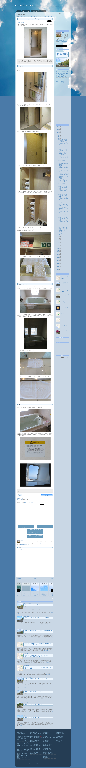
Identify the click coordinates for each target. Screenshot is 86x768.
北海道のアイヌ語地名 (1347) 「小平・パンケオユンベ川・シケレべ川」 (65, 325)
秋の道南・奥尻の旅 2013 (34, 744)
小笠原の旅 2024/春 (33, 732)
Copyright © (19, 499)
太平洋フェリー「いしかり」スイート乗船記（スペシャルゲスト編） (63, 215)
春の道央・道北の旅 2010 (34, 752)
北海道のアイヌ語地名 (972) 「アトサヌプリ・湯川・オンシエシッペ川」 (63, 161)
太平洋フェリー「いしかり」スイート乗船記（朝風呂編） (63, 192)
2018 (58, 253)
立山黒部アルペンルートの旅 (48, 759)
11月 (59, 135)
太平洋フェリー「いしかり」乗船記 (23, 749)
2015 (58, 257)
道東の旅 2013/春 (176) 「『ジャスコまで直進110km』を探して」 (65, 295)
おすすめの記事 (26, 665)
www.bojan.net (20, 498)
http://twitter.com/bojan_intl (24, 544)
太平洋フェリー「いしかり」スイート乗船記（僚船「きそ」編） (63, 187)
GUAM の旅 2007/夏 (59, 736)
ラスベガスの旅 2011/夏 (60, 733)
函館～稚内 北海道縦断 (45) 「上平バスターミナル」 (36, 604)
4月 (58, 242)
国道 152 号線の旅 (33, 753)
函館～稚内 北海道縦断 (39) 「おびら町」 (33, 717)
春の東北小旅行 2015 (34, 741)
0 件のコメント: (30, 502)
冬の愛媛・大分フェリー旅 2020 (35, 733)
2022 (58, 132)
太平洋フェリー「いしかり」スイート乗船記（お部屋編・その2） (63, 195)
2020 (58, 250)
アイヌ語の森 (25, 653)
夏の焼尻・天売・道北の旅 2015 (35, 740)
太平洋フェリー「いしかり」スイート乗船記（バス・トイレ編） (63, 234)
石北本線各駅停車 (46, 733)
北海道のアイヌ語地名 (21, 733)
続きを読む (47, 495)
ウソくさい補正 (26, 616)
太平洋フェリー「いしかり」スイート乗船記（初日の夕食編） (63, 221)
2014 (58, 259)
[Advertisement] (35, 515)
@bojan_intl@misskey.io (37, 543)
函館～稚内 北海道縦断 (27, 603)
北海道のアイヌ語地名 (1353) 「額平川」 (65, 318)
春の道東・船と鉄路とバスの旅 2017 (36, 737)
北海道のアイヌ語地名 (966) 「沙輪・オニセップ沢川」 (63, 228)
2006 (58, 270)
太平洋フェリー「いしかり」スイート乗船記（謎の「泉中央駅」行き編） (63, 147)
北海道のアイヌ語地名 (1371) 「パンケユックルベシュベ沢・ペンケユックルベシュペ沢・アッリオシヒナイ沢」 (62, 82)
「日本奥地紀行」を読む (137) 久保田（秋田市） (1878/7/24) (63, 177)
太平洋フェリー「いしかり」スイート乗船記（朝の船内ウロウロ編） (63, 198)
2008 (58, 267)
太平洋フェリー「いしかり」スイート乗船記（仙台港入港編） (63, 171)
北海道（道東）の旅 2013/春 (35, 745)
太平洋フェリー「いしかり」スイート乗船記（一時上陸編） (63, 150)
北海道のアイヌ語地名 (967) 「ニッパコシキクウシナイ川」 (63, 225)
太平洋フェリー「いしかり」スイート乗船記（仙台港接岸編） (63, 167)
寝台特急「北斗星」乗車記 (47, 749)
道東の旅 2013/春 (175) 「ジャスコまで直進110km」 (65, 331)
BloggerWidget (51, 726)
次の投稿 (51, 578)
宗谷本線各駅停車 (46, 741)
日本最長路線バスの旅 (47, 748)
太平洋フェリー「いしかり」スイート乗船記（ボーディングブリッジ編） (63, 153)
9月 (58, 138)
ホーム (19, 11)
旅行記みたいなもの (59, 740)
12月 (59, 133)
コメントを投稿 (21, 549)
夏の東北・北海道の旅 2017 (35, 736)
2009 (58, 266)
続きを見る (46, 650)
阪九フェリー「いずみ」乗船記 (22, 745)
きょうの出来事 (58, 741)
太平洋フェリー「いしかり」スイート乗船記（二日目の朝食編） (63, 208)
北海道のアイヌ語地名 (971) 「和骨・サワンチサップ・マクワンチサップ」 (63, 180)
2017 (58, 254)
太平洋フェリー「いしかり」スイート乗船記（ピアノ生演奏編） (63, 174)
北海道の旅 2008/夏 (33, 755)
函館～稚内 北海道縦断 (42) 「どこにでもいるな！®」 (36, 678)
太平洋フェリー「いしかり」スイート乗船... (25, 16)
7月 (58, 238)
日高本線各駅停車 (46, 732)
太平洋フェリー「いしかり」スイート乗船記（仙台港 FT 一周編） (63, 143)
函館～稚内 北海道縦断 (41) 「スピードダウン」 (35, 691)
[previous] (18, 590)
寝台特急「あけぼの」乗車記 (48, 753)
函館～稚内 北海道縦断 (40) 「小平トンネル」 (34, 704)
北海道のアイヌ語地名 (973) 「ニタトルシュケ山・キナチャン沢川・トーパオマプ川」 (63, 157)
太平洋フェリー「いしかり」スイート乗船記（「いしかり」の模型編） (63, 140)
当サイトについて (26, 11)
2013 (58, 260)
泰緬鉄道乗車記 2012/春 (60, 732)
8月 (58, 236)
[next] (52, 590)
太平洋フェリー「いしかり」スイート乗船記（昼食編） (63, 190)
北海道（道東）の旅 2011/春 (35, 749)
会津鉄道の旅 (45, 755)
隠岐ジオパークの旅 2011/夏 (35, 748)
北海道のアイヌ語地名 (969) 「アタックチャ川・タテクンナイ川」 (63, 202)
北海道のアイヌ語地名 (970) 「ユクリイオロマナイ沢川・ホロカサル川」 (62, 184)
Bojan (63, 32)
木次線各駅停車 (45, 736)
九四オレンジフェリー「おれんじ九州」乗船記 (21, 738)
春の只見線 (45, 756)
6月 (58, 239)
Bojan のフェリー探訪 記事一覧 (35, 529)
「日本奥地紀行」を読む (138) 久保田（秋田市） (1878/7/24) (63, 164)
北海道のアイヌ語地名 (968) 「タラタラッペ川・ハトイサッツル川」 (63, 205)
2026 (58, 126)
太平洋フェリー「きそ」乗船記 (22, 750)
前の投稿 (19, 578)
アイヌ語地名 (42, 11)
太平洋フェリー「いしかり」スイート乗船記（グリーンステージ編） (63, 230)
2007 (58, 269)
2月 (58, 245)
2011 (58, 263)
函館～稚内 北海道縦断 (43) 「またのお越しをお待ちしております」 (62, 76)
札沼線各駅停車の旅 (46, 745)
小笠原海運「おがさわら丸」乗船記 (23, 736)
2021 (58, 248)
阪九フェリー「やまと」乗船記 (22, 742)
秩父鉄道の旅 (45, 757)
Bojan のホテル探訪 (59, 737)
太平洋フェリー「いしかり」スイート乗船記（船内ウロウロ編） (63, 212)
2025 (58, 128)
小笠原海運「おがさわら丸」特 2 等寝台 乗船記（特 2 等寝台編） (65, 307)
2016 (58, 256)
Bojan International (24, 5)
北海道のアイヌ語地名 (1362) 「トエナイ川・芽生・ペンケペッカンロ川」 (65, 313)
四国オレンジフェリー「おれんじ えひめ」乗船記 (22, 740)
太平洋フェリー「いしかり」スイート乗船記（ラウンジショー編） (63, 218)
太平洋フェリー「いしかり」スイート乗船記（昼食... (43, 16)
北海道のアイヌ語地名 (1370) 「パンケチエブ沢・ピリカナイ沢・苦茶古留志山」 (65, 277)
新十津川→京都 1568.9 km (47, 744)
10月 (59, 136)
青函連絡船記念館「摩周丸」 (48, 752)
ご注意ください (35, 11)
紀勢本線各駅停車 (46, 740)
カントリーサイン (26, 715)
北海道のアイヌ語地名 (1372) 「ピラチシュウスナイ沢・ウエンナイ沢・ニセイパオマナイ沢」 (62, 79)
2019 (58, 251)
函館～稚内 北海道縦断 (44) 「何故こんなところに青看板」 (37, 617)
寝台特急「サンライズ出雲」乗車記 (49, 737)
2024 (58, 129)
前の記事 (20, 495)
